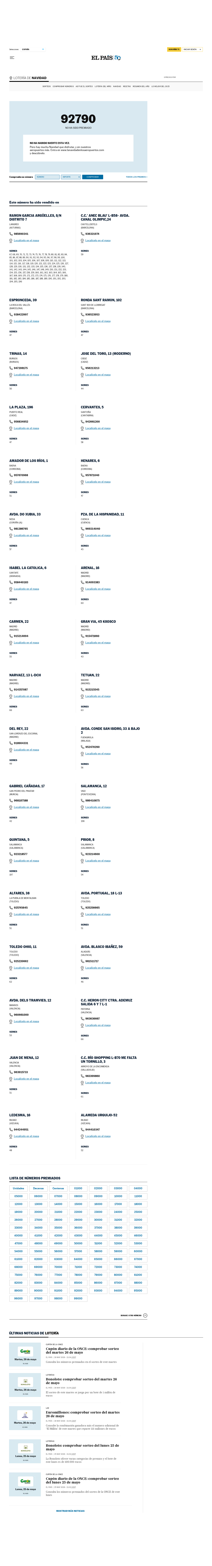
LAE (47, 1408)
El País (49, 1357)
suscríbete (174, 49)
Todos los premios (136, 177)
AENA (190, 77)
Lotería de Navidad (29, 78)
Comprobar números (63, 86)
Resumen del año (141, 86)
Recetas (127, 86)
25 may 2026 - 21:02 (65, 1454)
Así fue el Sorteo (84, 86)
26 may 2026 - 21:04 (65, 1357)
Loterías (50, 1375)
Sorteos (47, 86)
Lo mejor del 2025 (161, 86)
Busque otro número (131, 1315)
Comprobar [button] (93, 177)
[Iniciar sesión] (192, 49)
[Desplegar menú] (12, 57)
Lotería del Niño (103, 86)
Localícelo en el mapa (26, 240)
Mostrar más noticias (70, 1510)
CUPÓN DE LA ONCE (54, 1345)
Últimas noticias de (34, 1333)
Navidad (117, 86)
